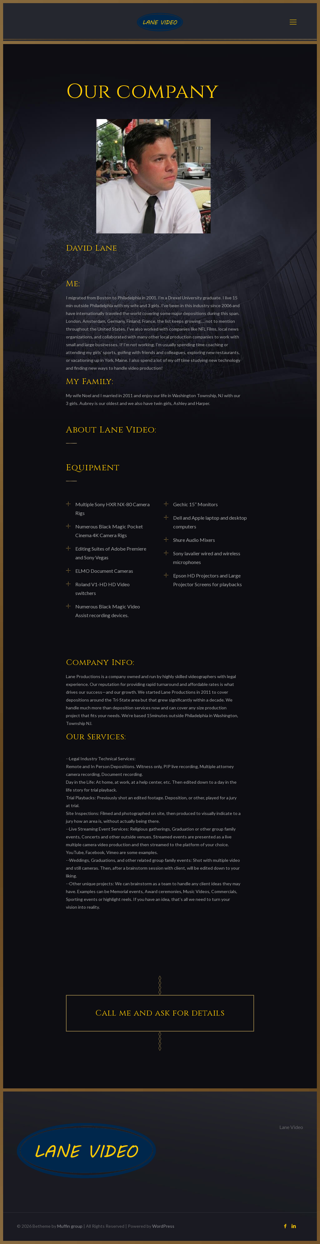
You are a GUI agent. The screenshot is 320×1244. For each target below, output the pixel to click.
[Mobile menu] (293, 22)
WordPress (163, 1226)
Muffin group (69, 1226)
